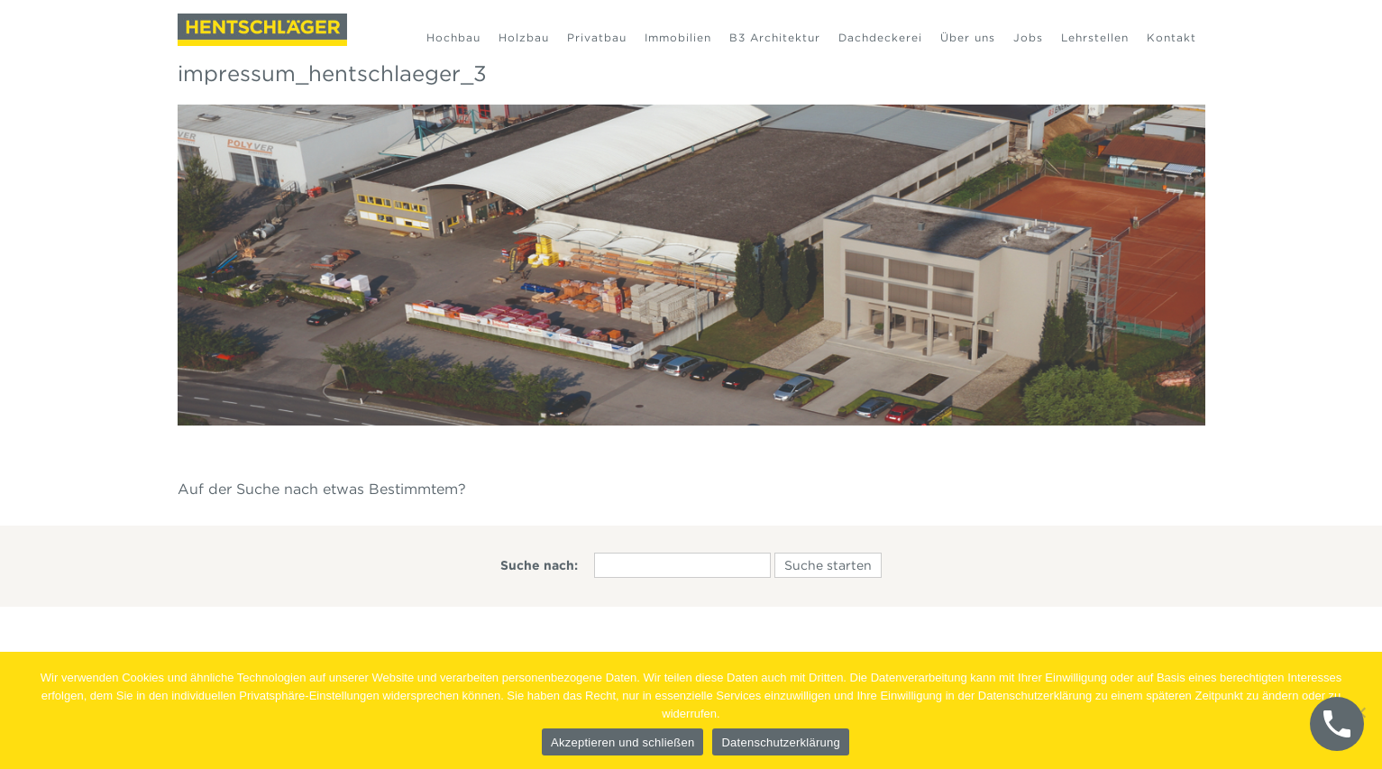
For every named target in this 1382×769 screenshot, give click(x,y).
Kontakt (1171, 37)
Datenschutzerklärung (780, 742)
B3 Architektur (774, 37)
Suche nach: (539, 565)
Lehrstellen (1095, 37)
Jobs (1028, 37)
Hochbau (453, 37)
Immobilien (678, 37)
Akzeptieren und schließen (622, 742)
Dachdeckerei (880, 37)
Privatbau (597, 37)
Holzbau (524, 37)
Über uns (967, 37)
